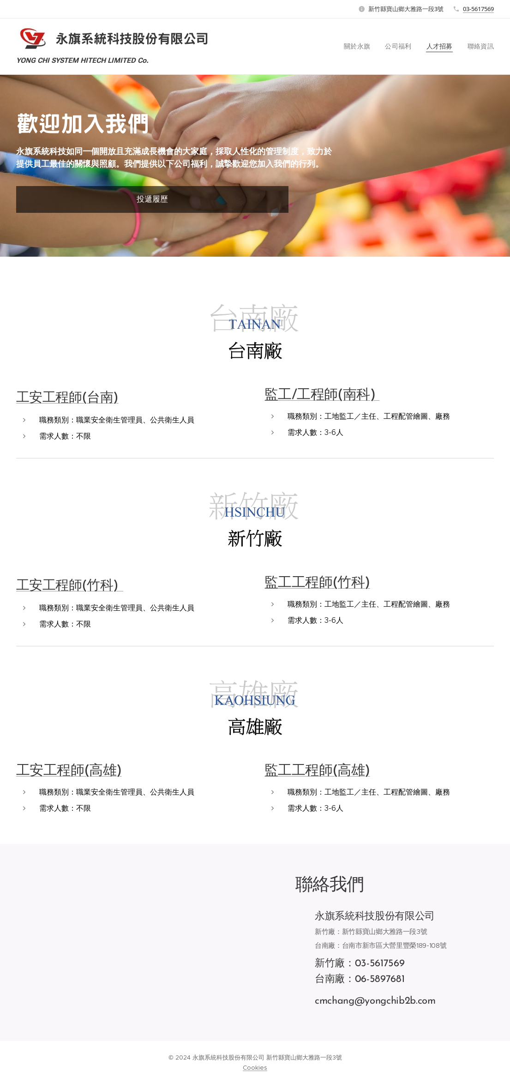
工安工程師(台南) (67, 397)
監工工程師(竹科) (317, 583)
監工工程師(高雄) (317, 771)
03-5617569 (478, 9)
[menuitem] (366, 46)
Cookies (255, 1068)
